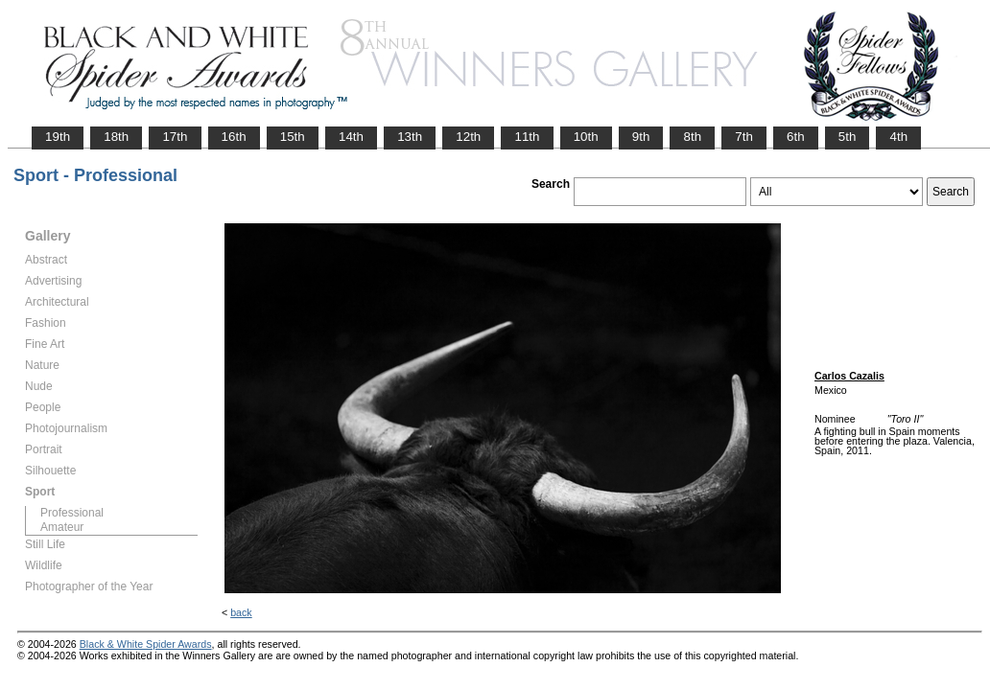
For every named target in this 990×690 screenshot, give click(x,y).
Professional (72, 512)
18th (116, 136)
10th (586, 136)
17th (175, 136)
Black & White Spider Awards (146, 644)
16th (234, 136)
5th (847, 136)
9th (641, 136)
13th (410, 136)
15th (293, 136)
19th (58, 136)
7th (744, 136)
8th (692, 136)
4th (898, 136)
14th (351, 136)
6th (795, 136)
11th (527, 136)
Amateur (61, 527)
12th (468, 136)
